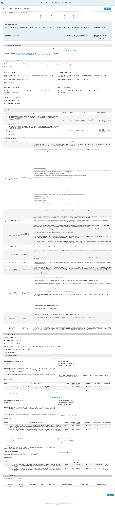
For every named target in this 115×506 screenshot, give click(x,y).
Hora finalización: (8, 343)
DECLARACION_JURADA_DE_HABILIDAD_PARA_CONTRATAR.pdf (33, 54)
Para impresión (69, 48)
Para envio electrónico (71, 50)
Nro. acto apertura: (8, 337)
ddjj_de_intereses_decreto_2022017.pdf (26, 53)
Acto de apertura (57, 17)
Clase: (95, 32)
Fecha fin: (7, 35)
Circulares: (56, 53)
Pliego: (5, 48)
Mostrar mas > (12, 124)
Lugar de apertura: (8, 346)
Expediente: (97, 27)
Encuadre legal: (71, 35)
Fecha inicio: (8, 32)
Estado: (5, 352)
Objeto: (7, 27)
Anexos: (85, 48)
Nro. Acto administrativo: (9, 480)
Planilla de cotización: (58, 48)
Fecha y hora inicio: (9, 340)
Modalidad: (70, 32)
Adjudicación (69, 17)
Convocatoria (45, 17)
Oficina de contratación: (73, 27)
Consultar (10, 48)
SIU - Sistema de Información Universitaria (61, 503)
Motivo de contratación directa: (100, 35)
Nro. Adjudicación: (7, 478)
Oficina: (6, 349)
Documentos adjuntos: (9, 53)
